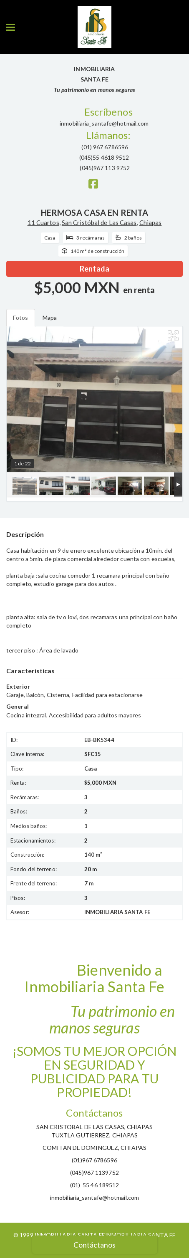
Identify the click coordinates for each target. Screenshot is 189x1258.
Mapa (50, 317)
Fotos (20, 317)
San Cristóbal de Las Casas (99, 222)
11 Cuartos (43, 222)
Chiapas (150, 222)
